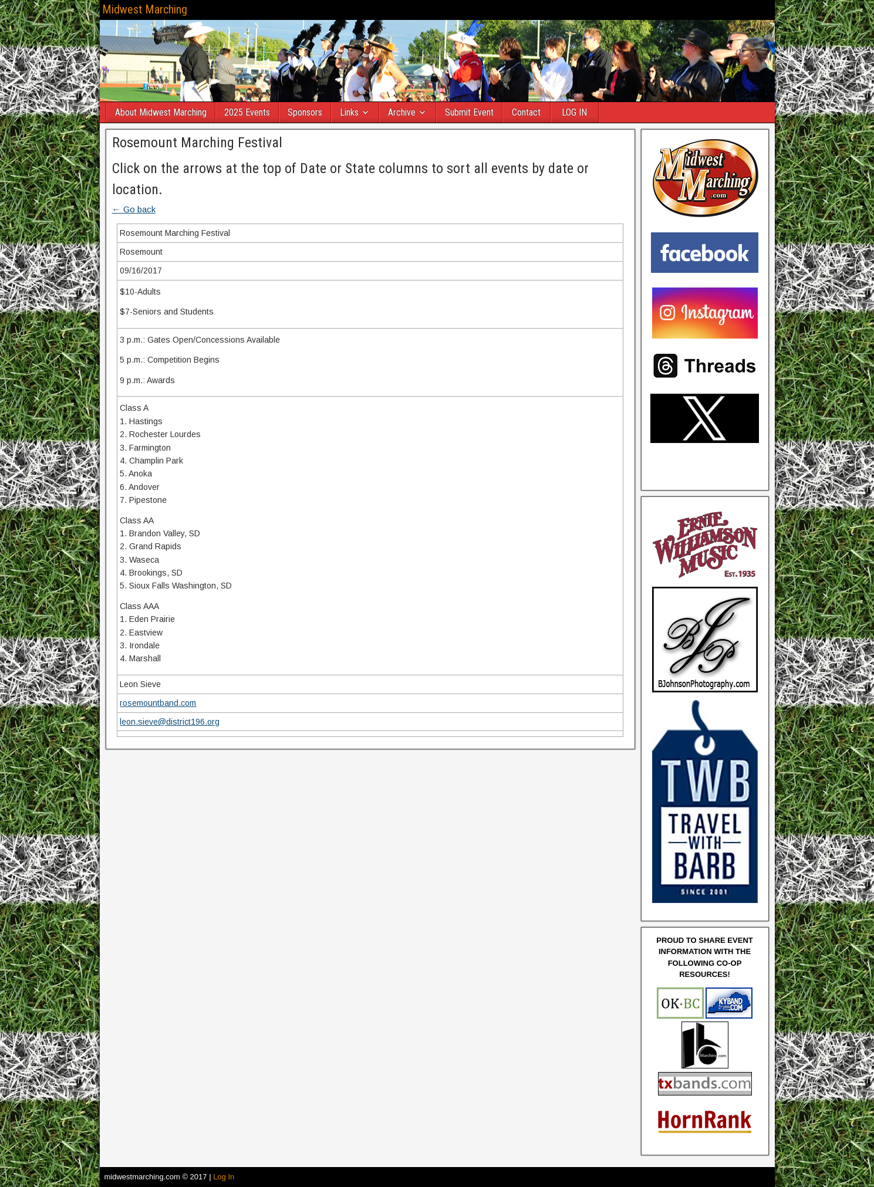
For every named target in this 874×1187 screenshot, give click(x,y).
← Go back (134, 209)
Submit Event (469, 112)
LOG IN (574, 112)
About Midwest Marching (161, 112)
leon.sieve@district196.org (170, 721)
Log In (223, 1176)
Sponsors (305, 112)
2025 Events (247, 112)
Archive (402, 112)
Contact (526, 112)
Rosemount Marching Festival (197, 142)
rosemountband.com (158, 703)
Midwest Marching (144, 9)
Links (349, 112)
